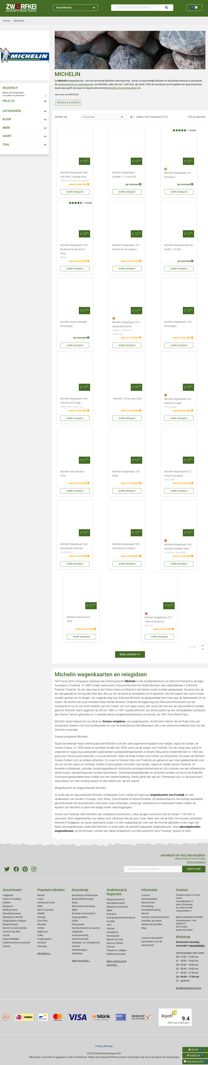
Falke (40, 935)
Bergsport (8, 906)
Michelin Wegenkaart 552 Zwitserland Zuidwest (126, 546)
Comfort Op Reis (11, 931)
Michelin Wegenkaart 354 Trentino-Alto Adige (74, 403)
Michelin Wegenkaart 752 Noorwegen (178, 324)
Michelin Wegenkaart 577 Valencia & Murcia (159, 621)
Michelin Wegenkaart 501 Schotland (178, 175)
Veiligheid (8, 895)
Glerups (41, 917)
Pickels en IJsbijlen (117, 950)
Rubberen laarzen (116, 954)
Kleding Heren (10, 909)
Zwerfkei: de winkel (151, 920)
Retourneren (148, 902)
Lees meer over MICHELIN (67, 94)
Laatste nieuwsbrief (152, 937)
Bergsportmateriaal (117, 906)
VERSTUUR (194, 869)
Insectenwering (80, 935)
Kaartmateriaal (80, 939)
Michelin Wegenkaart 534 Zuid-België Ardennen (74, 548)
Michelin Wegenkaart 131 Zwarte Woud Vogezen (126, 247)
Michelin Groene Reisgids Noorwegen (73, 324)
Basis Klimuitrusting (82, 898)
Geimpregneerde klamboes (121, 917)
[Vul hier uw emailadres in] (153, 869)
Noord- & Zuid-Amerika (15, 928)
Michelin (41, 924)
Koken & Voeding (12, 898)
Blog (143, 928)
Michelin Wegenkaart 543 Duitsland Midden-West (178, 548)
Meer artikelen (130, 654)
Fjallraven (42, 931)
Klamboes (77, 953)
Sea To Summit (45, 909)
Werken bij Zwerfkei (151, 924)
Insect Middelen (11, 939)
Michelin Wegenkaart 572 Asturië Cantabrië (178, 476)
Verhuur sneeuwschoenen (155, 917)
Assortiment (75, 7)
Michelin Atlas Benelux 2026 (72, 473)
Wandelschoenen (12, 913)
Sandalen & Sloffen (13, 917)
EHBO (75, 920)
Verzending (147, 906)
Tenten (6, 935)
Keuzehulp (80, 890)
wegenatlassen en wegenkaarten (75, 84)
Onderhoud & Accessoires (16, 942)
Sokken (6, 902)
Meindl (40, 895)
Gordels (111, 921)
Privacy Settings (104, 1046)
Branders (112, 914)
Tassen (6, 946)
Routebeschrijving (151, 909)
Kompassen (113, 935)
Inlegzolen (77, 931)
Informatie (149, 890)
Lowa (40, 898)
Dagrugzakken (80, 917)
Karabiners (112, 932)
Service (145, 913)
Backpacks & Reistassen (85, 895)
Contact (145, 895)
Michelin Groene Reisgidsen (122, 88)
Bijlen (75, 909)
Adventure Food (46, 902)
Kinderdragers (79, 949)
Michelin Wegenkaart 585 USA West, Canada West (74, 177)
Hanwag (42, 946)
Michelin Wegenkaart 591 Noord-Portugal (178, 403)
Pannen (111, 946)
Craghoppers (44, 939)
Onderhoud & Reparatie (117, 892)
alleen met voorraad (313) (152, 116)
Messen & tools (115, 939)
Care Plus (42, 920)
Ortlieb (40, 928)
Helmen (111, 928)
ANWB (40, 913)
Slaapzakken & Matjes (14, 920)
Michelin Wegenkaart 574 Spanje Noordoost (127, 328)
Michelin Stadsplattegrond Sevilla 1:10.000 (178, 247)
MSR (39, 906)
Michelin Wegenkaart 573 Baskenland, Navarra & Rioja (74, 251)
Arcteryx (41, 942)
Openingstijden (149, 898)
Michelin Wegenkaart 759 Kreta (126, 473)
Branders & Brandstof (83, 913)
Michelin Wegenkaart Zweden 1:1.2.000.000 (124, 174)
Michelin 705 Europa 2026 (128, 398)
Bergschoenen (10, 924)
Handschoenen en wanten (86, 928)
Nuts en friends (115, 943)
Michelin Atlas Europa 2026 (78, 619)
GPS (109, 924)
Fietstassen (78, 924)
